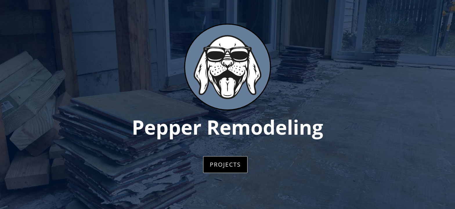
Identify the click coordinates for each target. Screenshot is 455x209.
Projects (225, 164)
